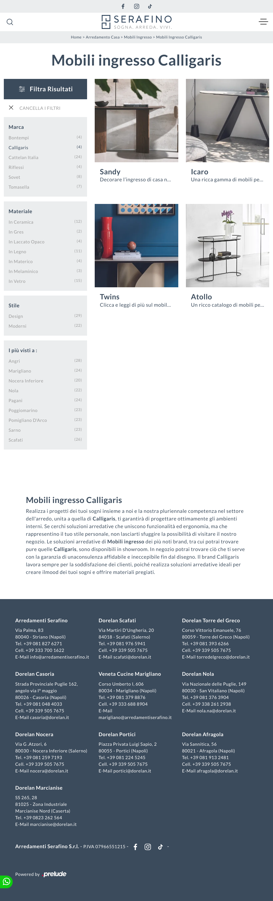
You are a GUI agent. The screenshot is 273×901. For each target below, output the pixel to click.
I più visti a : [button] (23, 350)
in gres (16, 231)
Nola (13, 390)
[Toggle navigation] (263, 22)
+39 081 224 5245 (126, 757)
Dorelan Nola (198, 674)
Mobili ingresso (138, 37)
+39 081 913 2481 (209, 757)
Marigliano (20, 371)
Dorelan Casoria (34, 674)
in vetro (17, 281)
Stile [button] (14, 306)
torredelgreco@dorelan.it (223, 657)
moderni (17, 326)
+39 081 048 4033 (43, 704)
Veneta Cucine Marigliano (130, 674)
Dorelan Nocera (34, 734)
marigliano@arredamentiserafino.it (135, 717)
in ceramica (21, 222)
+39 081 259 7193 (43, 757)
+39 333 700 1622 (45, 650)
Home (76, 37)
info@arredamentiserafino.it (59, 657)
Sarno (15, 430)
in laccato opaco (26, 241)
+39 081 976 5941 (126, 643)
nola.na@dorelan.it (216, 710)
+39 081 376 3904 (209, 697)
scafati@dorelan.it (132, 657)
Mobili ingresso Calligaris (179, 37)
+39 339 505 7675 (128, 650)
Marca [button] (16, 127)
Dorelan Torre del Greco (211, 621)
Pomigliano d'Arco (28, 420)
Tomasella (19, 187)
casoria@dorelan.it (49, 717)
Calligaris (18, 147)
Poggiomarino (23, 410)
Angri (14, 361)
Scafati (16, 440)
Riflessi (16, 167)
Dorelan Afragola (203, 734)
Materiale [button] (20, 211)
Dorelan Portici (117, 734)
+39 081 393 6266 (209, 643)
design (16, 316)
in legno (17, 251)
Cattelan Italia (23, 157)
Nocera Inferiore (26, 380)
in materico (21, 261)
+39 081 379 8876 (126, 697)
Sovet (14, 177)
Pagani (16, 400)
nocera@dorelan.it (49, 770)
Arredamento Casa (103, 37)
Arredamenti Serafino (41, 621)
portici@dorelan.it (132, 770)
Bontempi (19, 137)
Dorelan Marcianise (39, 788)
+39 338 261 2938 (211, 704)
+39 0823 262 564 (43, 817)
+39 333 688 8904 (128, 704)
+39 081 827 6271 (43, 643)
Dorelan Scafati (117, 621)
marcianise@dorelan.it (53, 824)
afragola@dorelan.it (217, 770)
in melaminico (23, 271)
